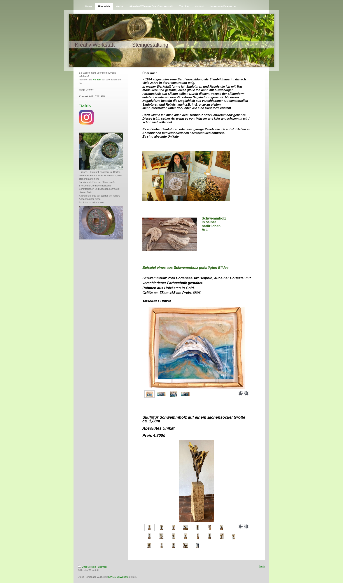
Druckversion (87, 566)
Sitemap (102, 566)
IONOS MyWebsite (118, 577)
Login (262, 566)
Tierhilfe (85, 105)
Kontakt (97, 79)
